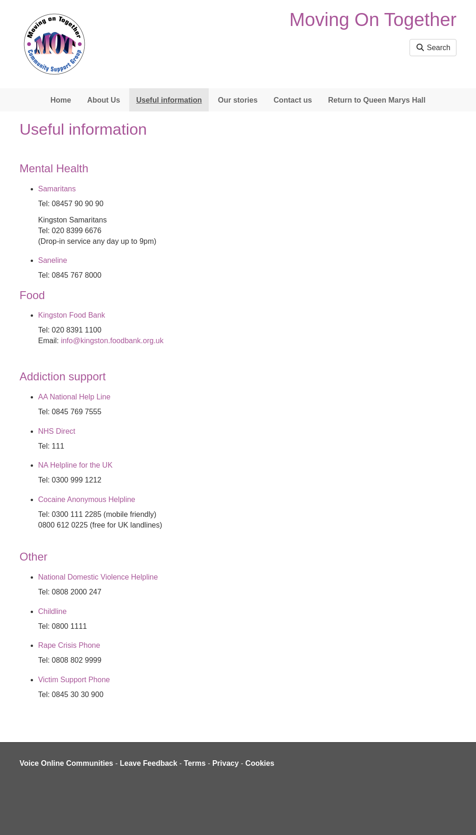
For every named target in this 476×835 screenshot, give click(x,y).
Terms (195, 763)
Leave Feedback (149, 763)
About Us (103, 100)
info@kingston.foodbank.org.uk (112, 341)
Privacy (225, 763)
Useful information (169, 100)
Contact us (293, 100)
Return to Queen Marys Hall (377, 100)
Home (60, 100)
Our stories (238, 100)
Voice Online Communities (66, 763)
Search (433, 48)
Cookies (259, 763)
